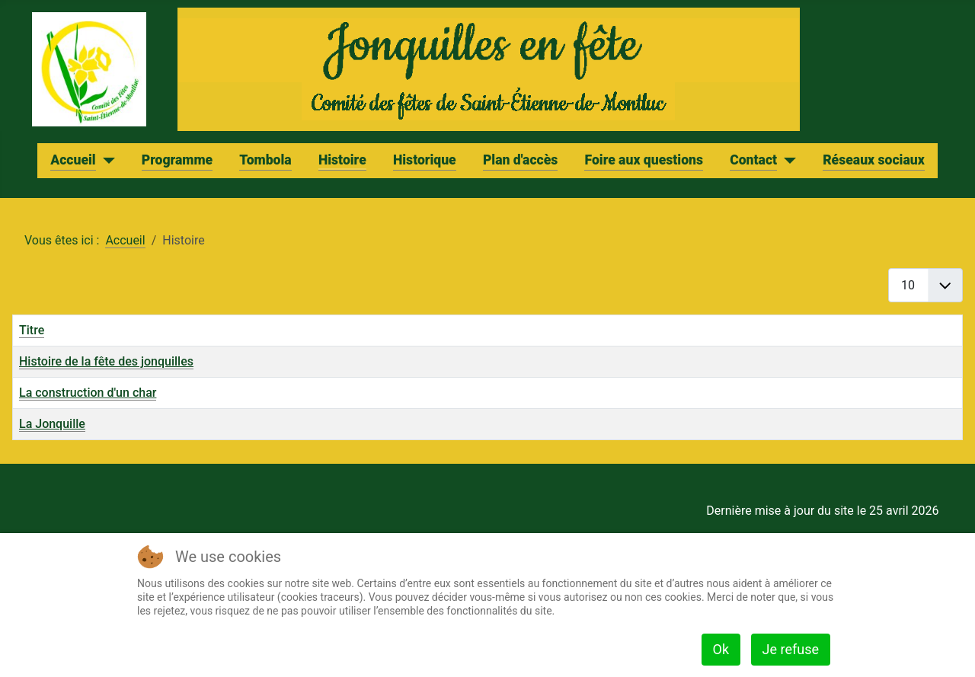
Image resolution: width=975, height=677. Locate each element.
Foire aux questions (643, 160)
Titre (31, 330)
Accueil (72, 160)
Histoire (342, 160)
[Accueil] (105, 160)
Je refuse (790, 649)
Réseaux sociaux (874, 160)
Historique (424, 160)
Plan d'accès (520, 160)
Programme (177, 160)
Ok (721, 649)
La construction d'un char (87, 392)
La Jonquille (52, 424)
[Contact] (786, 160)
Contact (753, 160)
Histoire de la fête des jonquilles (106, 361)
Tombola (265, 160)
